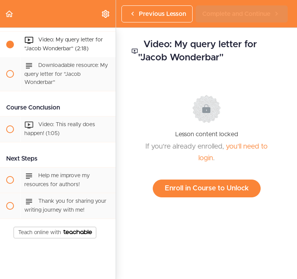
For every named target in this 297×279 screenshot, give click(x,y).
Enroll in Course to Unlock (207, 188)
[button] (9, 13)
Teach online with (55, 232)
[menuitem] (106, 13)
